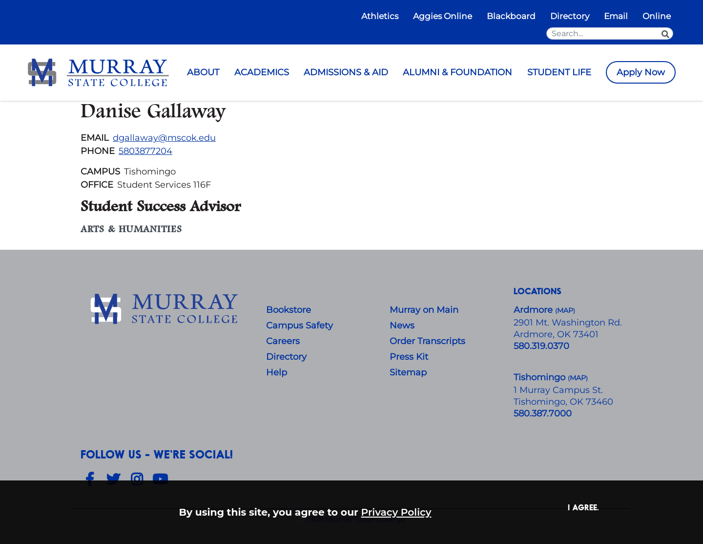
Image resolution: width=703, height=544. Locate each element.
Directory (569, 16)
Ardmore (534, 310)
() (578, 378)
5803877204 (145, 151)
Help (276, 372)
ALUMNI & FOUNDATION (457, 72)
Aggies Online (442, 16)
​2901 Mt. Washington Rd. (568, 322)
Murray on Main (424, 310)
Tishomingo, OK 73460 (563, 401)
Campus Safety (299, 325)
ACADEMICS (261, 72)
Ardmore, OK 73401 (556, 334)
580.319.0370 (541, 346)
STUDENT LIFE (559, 72)
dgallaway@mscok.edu (164, 137)
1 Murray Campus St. (558, 390)
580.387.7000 (543, 413)
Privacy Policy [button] (396, 512)
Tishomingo (541, 377)
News (402, 325)
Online (656, 16)
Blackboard (511, 16)
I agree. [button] (583, 507)
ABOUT (203, 72)
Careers (283, 341)
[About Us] (166, 309)
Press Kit (409, 356)
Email (616, 16)
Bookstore (288, 310)
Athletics (379, 16)
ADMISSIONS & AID (346, 72)
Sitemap (408, 372)
